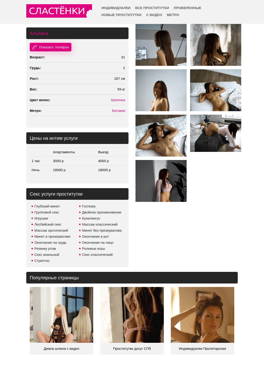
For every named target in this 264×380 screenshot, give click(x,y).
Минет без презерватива (102, 230)
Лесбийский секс (47, 224)
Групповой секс (46, 212)
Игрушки (41, 218)
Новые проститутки (121, 15)
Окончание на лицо (97, 242)
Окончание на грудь (50, 242)
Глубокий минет (47, 206)
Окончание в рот (95, 236)
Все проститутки (152, 8)
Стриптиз (42, 261)
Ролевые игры (93, 248)
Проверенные (187, 8)
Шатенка (118, 100)
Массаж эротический (51, 230)
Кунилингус (91, 218)
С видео (154, 15)
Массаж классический (100, 224)
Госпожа (89, 206)
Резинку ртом (45, 248)
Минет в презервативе (52, 236)
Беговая (118, 111)
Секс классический (97, 255)
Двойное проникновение (102, 212)
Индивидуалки (115, 8)
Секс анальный (46, 255)
